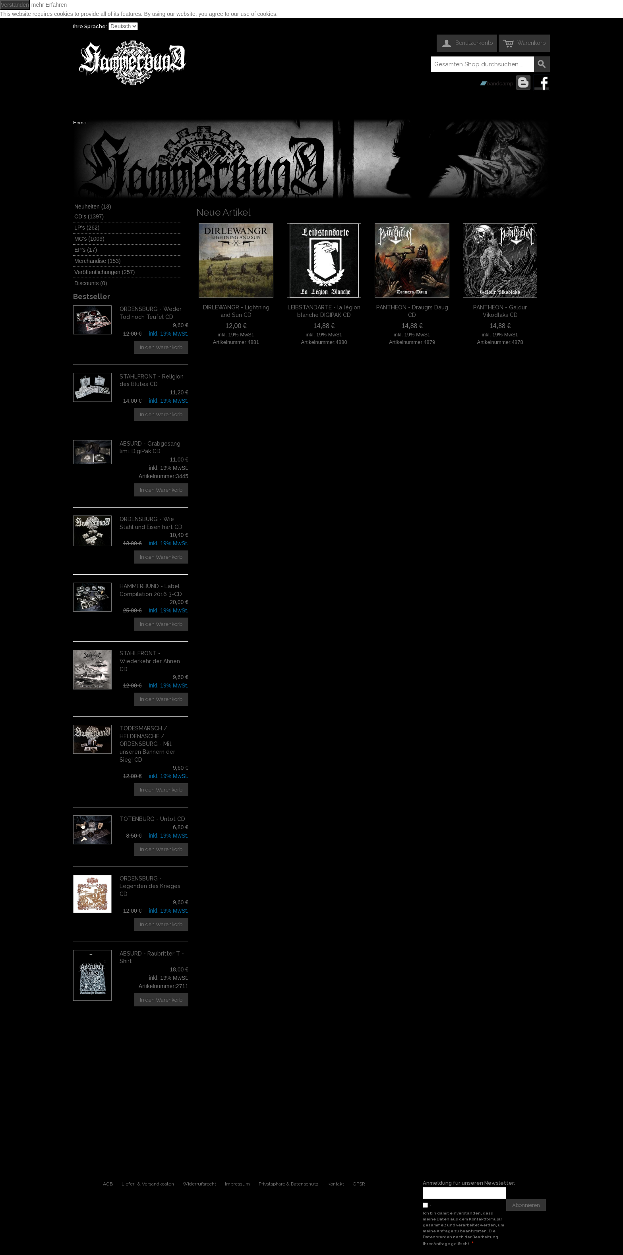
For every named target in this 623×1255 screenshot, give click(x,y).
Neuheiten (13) (92, 206)
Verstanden (15, 5)
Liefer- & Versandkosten (148, 1184)
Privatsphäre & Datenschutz (289, 1184)
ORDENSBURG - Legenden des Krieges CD (150, 886)
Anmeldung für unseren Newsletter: (469, 1183)
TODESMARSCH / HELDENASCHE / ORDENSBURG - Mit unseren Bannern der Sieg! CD (147, 744)
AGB (108, 1184)
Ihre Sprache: (90, 26)
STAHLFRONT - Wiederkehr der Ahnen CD (150, 661)
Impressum (237, 1184)
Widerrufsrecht (199, 1184)
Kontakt (335, 1184)
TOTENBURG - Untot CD (152, 819)
